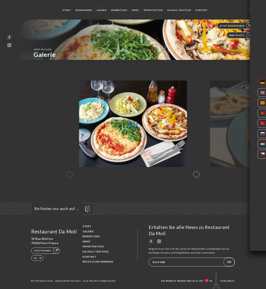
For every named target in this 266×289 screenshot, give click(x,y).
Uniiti (230, 281)
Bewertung (119, 10)
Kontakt (202, 10)
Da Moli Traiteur (179, 10)
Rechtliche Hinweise (98, 261)
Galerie (102, 10)
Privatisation (153, 10)
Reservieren (84, 10)
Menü (135, 10)
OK (229, 262)
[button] (196, 174)
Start (67, 10)
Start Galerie (43, 49)
